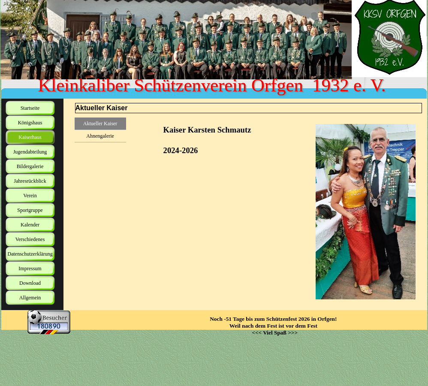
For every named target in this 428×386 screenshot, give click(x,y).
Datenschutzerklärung (30, 254)
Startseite (30, 108)
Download (30, 283)
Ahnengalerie (100, 136)
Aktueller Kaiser (100, 124)
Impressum (29, 268)
